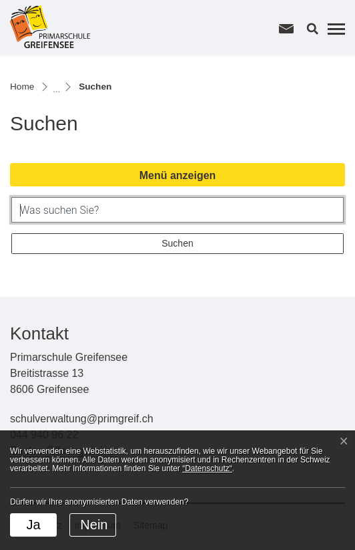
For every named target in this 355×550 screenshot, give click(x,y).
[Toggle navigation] (334, 29)
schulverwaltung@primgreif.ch (81, 418)
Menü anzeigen (177, 175)
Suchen (177, 243)
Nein (93, 524)
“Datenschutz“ (207, 468)
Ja (33, 524)
